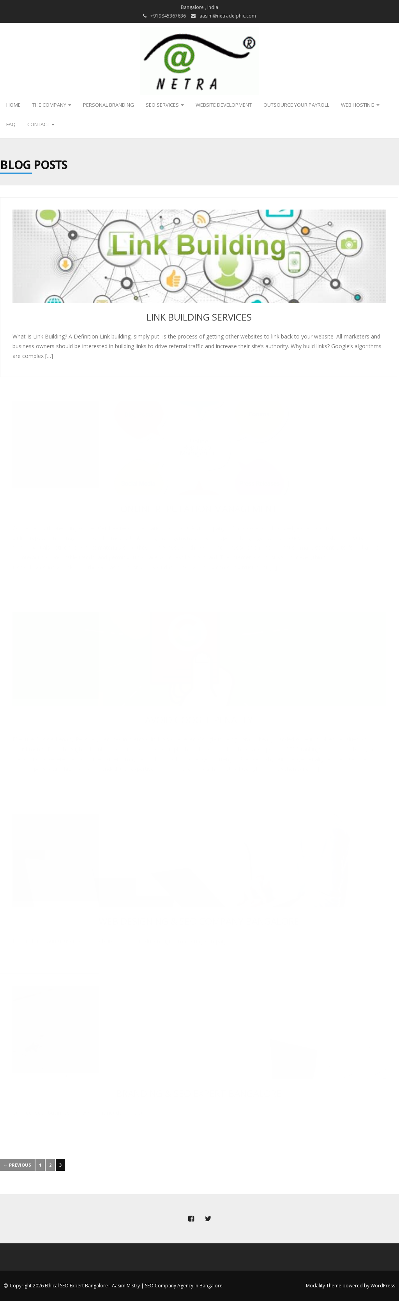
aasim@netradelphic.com (228, 15)
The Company (51, 104)
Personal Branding (108, 104)
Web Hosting (360, 104)
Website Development (224, 104)
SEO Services (165, 104)
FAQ (11, 124)
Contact (41, 124)
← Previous (17, 1165)
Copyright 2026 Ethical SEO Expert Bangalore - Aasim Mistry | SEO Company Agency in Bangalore (116, 1285)
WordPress (383, 1285)
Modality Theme (323, 1285)
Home (13, 104)
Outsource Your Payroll (296, 104)
